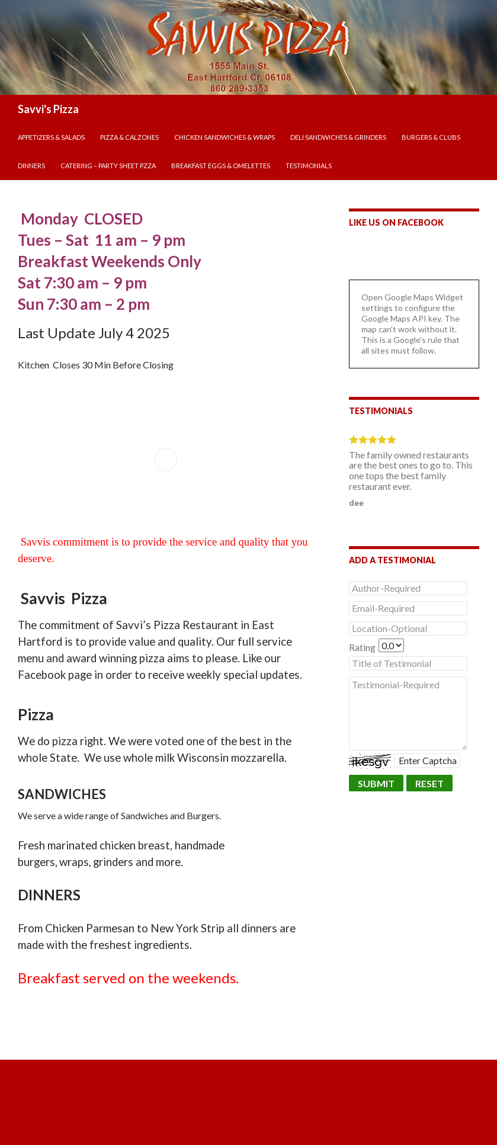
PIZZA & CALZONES (129, 137)
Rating (362, 647)
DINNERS (31, 165)
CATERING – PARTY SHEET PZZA (108, 165)
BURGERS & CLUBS (431, 137)
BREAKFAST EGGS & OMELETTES (220, 165)
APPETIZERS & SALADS (51, 137)
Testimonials (309, 165)
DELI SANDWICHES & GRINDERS (338, 137)
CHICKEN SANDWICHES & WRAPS (224, 137)
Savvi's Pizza (48, 109)
